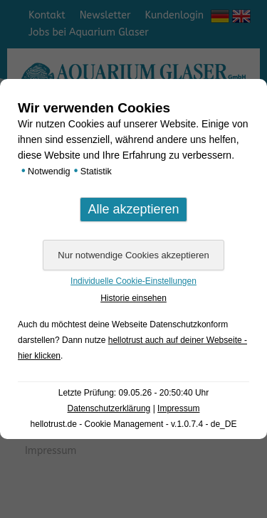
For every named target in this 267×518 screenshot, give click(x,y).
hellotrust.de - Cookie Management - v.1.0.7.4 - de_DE (134, 424)
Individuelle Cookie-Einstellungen (133, 281)
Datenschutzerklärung (109, 408)
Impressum (178, 408)
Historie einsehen (133, 298)
